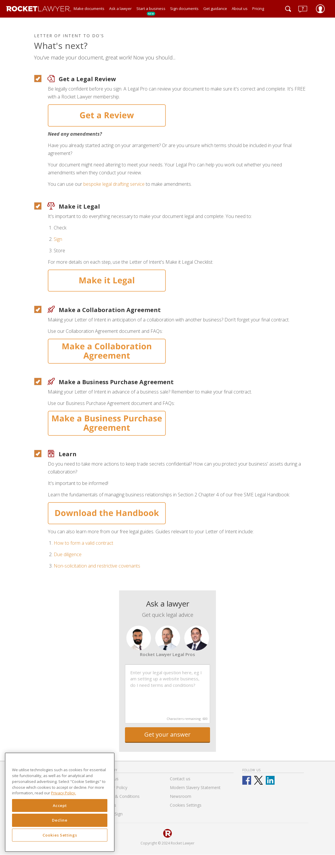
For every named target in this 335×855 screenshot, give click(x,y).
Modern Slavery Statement (195, 787)
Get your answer (167, 734)
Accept (60, 805)
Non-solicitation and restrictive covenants (97, 566)
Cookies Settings (60, 835)
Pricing (258, 8)
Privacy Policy (114, 787)
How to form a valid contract (83, 543)
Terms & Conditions (120, 796)
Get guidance (215, 8)
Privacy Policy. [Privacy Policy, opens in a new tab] (63, 793)
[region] (60, 802)
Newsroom (180, 796)
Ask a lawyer (120, 8)
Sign (58, 239)
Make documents (89, 8)
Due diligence (68, 554)
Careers (108, 805)
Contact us (180, 778)
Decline (59, 820)
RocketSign (112, 814)
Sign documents (184, 8)
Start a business (150, 11)
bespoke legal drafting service (114, 184)
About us (240, 8)
